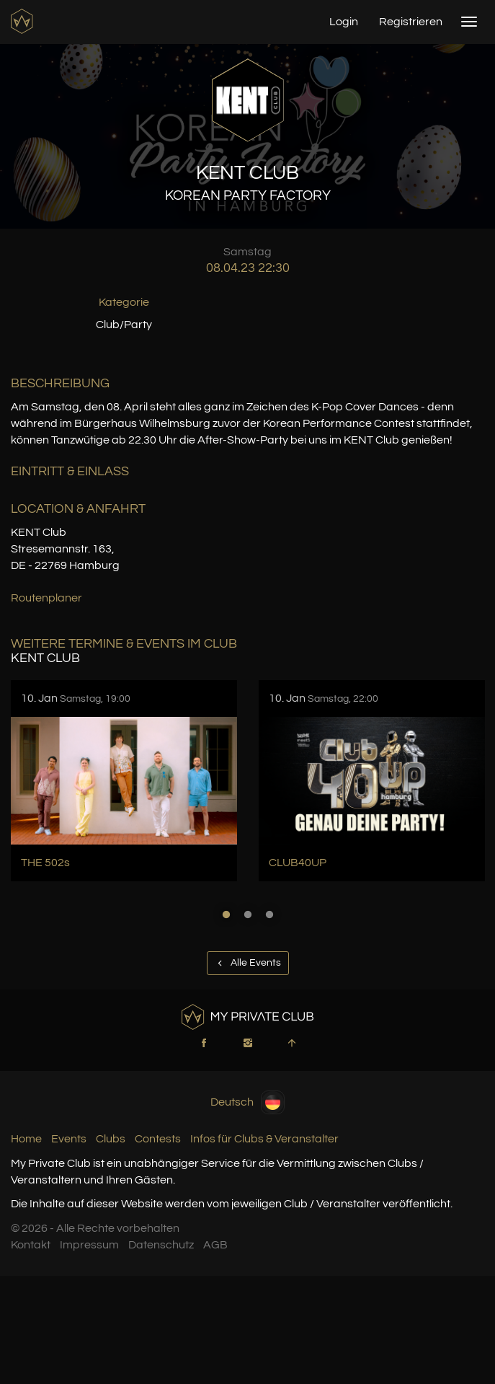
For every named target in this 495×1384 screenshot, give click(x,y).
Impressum (89, 1245)
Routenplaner (46, 598)
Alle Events (248, 963)
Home (26, 1139)
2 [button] (248, 914)
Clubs (110, 1139)
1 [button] (226, 914)
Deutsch (247, 1102)
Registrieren (410, 21)
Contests (158, 1139)
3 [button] (269, 914)
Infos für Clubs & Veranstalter (264, 1139)
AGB (215, 1245)
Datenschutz (161, 1245)
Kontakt (30, 1245)
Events (68, 1139)
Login (343, 21)
